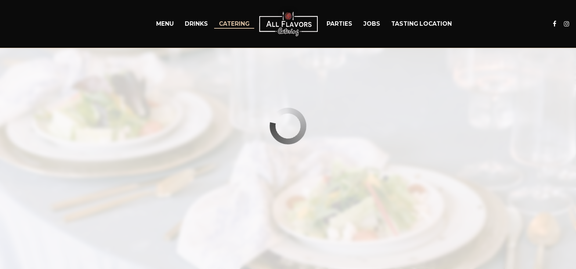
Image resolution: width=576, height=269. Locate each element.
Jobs (371, 23)
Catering (234, 23)
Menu (165, 23)
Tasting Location (421, 23)
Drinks (196, 23)
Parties (339, 23)
